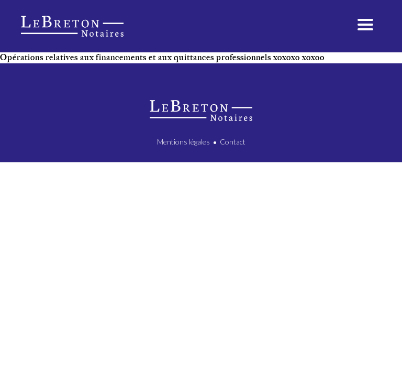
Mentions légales (183, 141)
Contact (232, 141)
